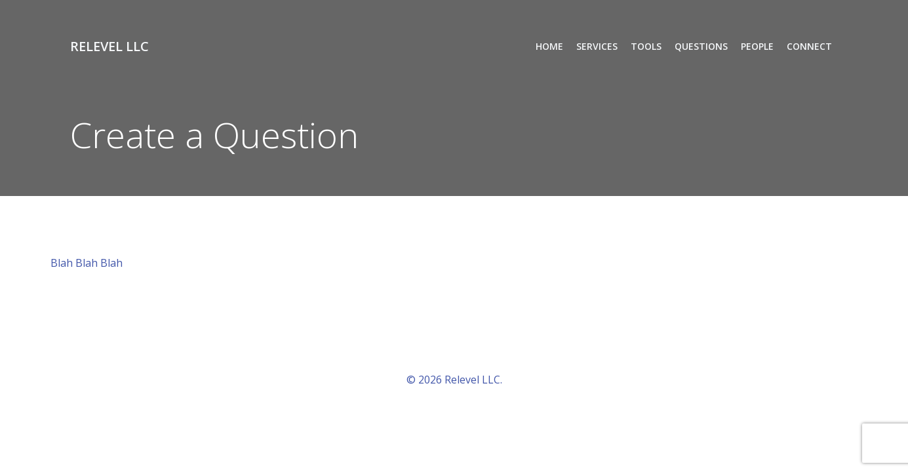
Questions (701, 46)
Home (549, 46)
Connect (809, 46)
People (757, 46)
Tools (646, 46)
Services (597, 46)
